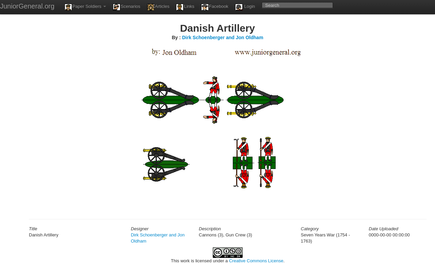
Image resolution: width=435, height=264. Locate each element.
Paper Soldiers (85, 7)
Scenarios (126, 7)
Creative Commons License (256, 260)
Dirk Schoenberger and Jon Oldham (222, 37)
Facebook (214, 7)
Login (245, 7)
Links (185, 7)
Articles (158, 7)
